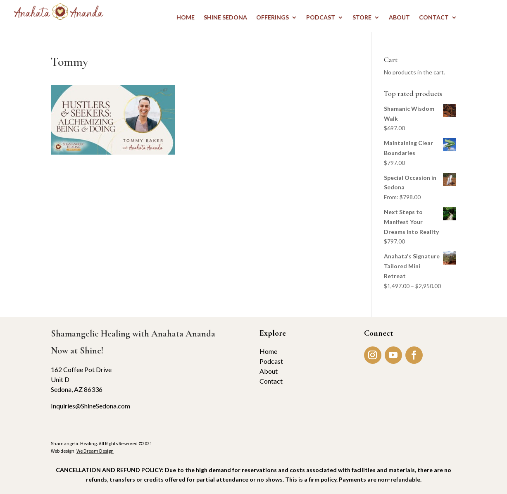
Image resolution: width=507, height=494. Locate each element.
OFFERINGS (272, 17)
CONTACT (434, 17)
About (268, 371)
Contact (271, 381)
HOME (185, 17)
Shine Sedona (225, 17)
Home (268, 351)
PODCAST (320, 17)
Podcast (271, 361)
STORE (361, 17)
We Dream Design (95, 451)
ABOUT (399, 17)
